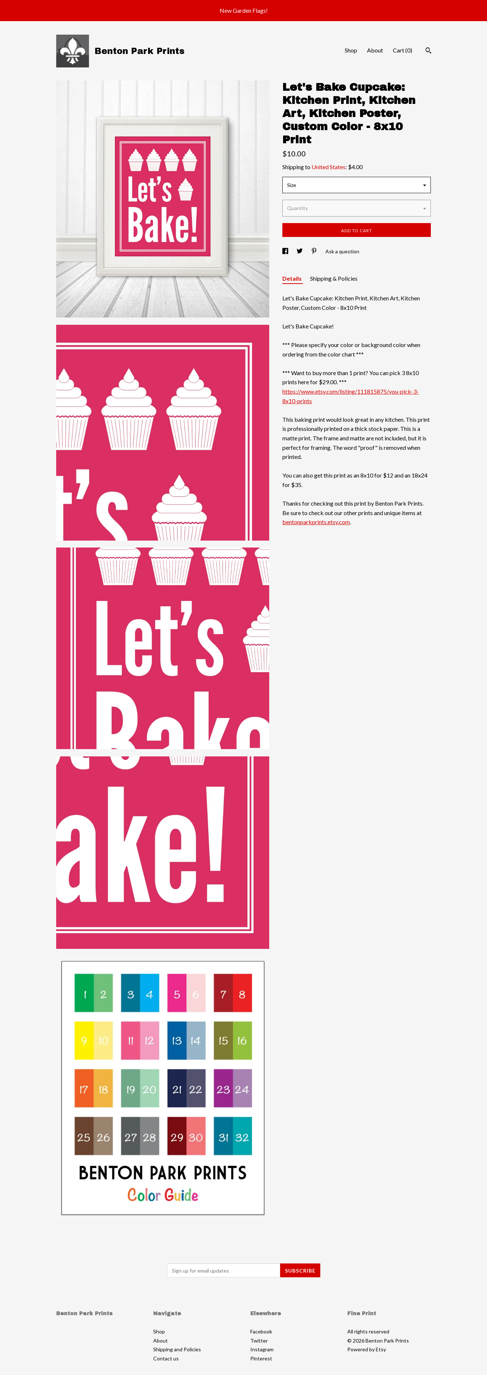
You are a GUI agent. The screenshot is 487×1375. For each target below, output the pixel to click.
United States (328, 166)
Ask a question (342, 251)
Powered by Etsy (366, 1349)
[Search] (428, 51)
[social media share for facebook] (285, 251)
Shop (351, 50)
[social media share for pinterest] (314, 251)
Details (292, 278)
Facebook (261, 1331)
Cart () (402, 50)
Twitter (259, 1340)
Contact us (166, 1358)
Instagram (262, 1349)
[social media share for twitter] (300, 251)
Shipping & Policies (333, 278)
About (375, 50)
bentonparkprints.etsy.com (316, 521)
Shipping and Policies (177, 1349)
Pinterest (261, 1358)
